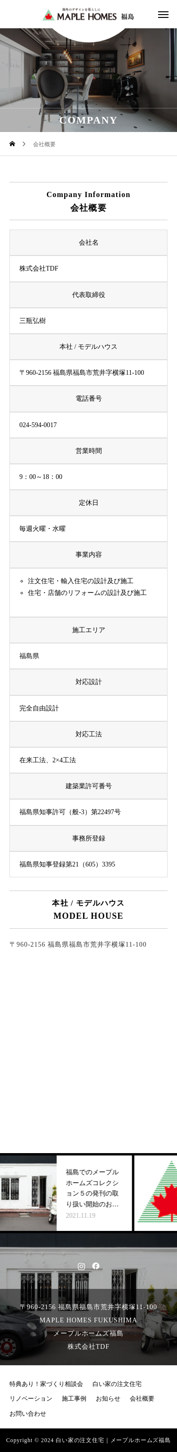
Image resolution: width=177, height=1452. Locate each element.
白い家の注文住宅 (117, 1384)
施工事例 (74, 1398)
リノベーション (30, 1398)
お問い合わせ (27, 1414)
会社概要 (142, 1398)
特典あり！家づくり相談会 (46, 1384)
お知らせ (108, 1398)
